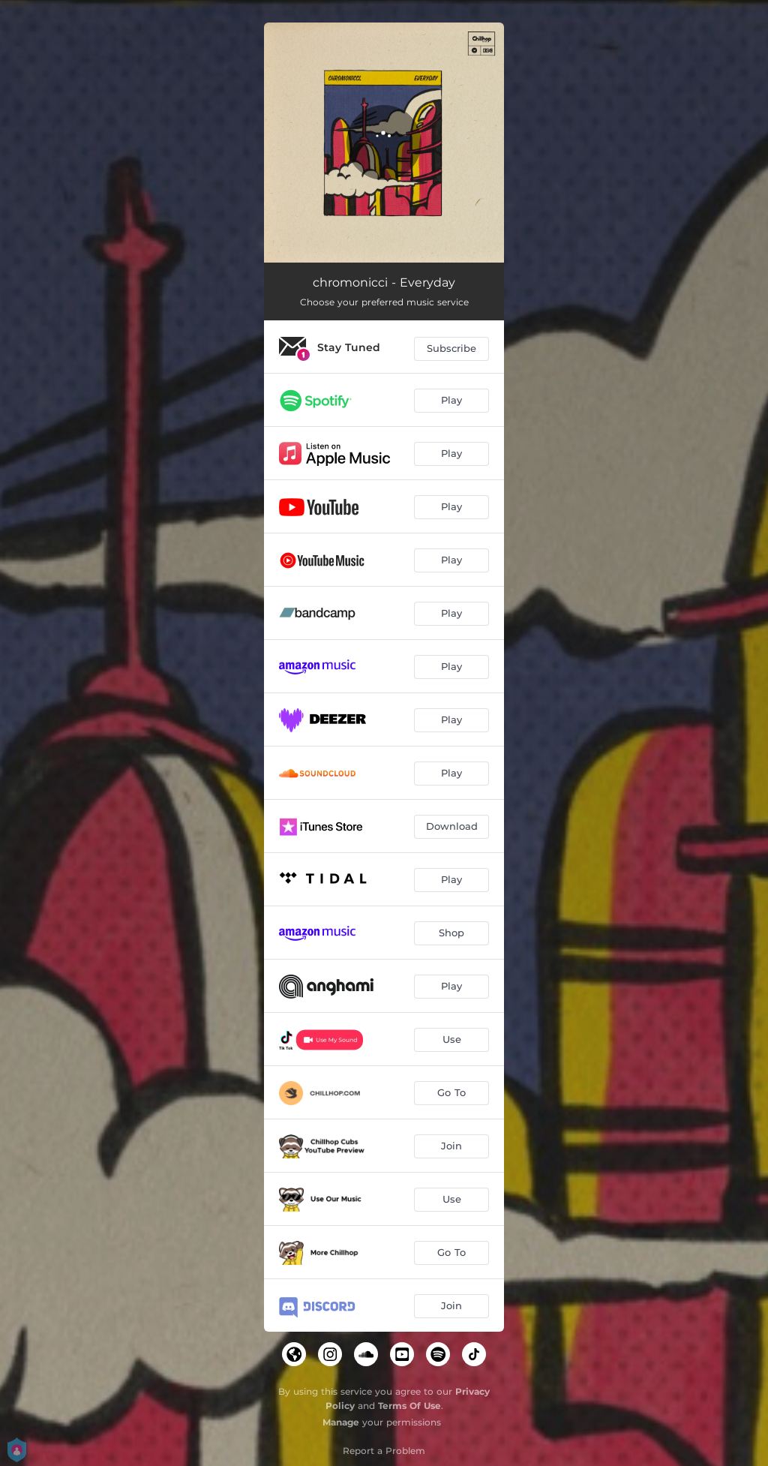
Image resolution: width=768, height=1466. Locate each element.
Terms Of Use (409, 1405)
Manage (340, 1422)
